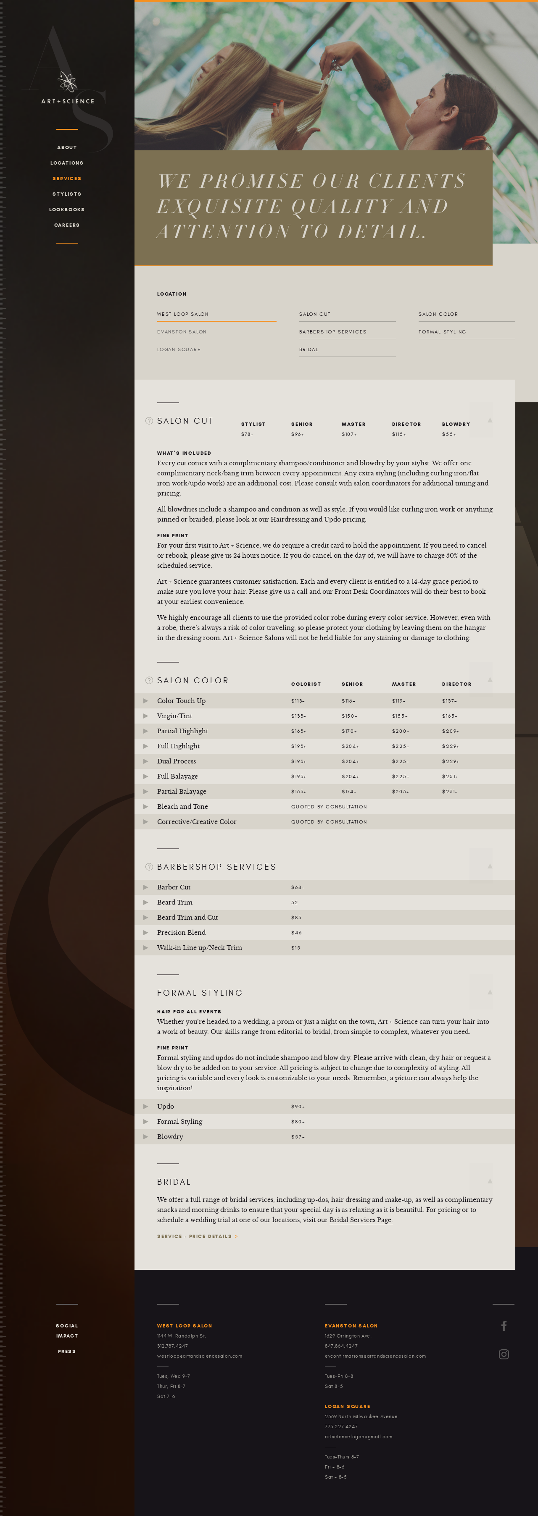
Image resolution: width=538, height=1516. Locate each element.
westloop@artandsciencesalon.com (200, 1356)
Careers (67, 225)
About (67, 147)
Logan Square (179, 349)
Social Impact (67, 1330)
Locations (67, 163)
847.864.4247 (341, 1346)
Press (67, 1351)
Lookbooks (67, 209)
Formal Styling (443, 332)
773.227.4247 (341, 1426)
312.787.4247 (172, 1346)
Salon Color (439, 314)
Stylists (67, 194)
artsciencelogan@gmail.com (359, 1437)
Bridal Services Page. (361, 1220)
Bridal (309, 349)
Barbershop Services (333, 332)
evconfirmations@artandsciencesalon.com (375, 1356)
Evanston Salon (182, 332)
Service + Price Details (194, 1236)
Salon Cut (315, 314)
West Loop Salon (183, 314)
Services (67, 178)
